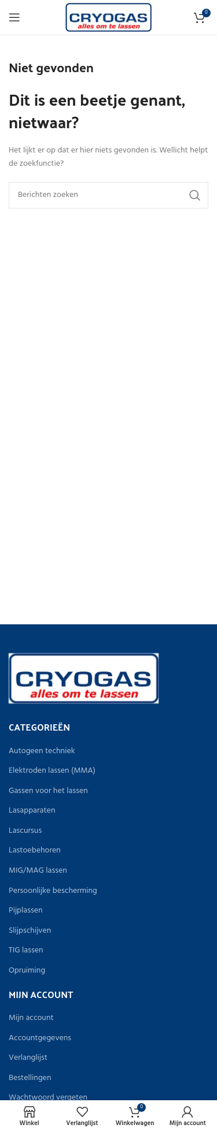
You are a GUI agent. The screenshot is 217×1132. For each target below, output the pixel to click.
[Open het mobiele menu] (14, 17)
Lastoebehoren (35, 851)
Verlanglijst (28, 1058)
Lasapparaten (32, 811)
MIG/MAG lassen (38, 871)
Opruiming (27, 971)
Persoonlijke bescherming (53, 891)
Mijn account (31, 1018)
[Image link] (84, 678)
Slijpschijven (30, 931)
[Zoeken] (108, 195)
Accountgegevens (40, 1038)
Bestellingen (30, 1078)
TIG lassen (26, 950)
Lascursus (25, 831)
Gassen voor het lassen (48, 791)
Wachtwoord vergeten (48, 1098)
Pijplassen (26, 911)
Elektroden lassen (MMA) (52, 771)
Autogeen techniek (42, 751)
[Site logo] (108, 17)
